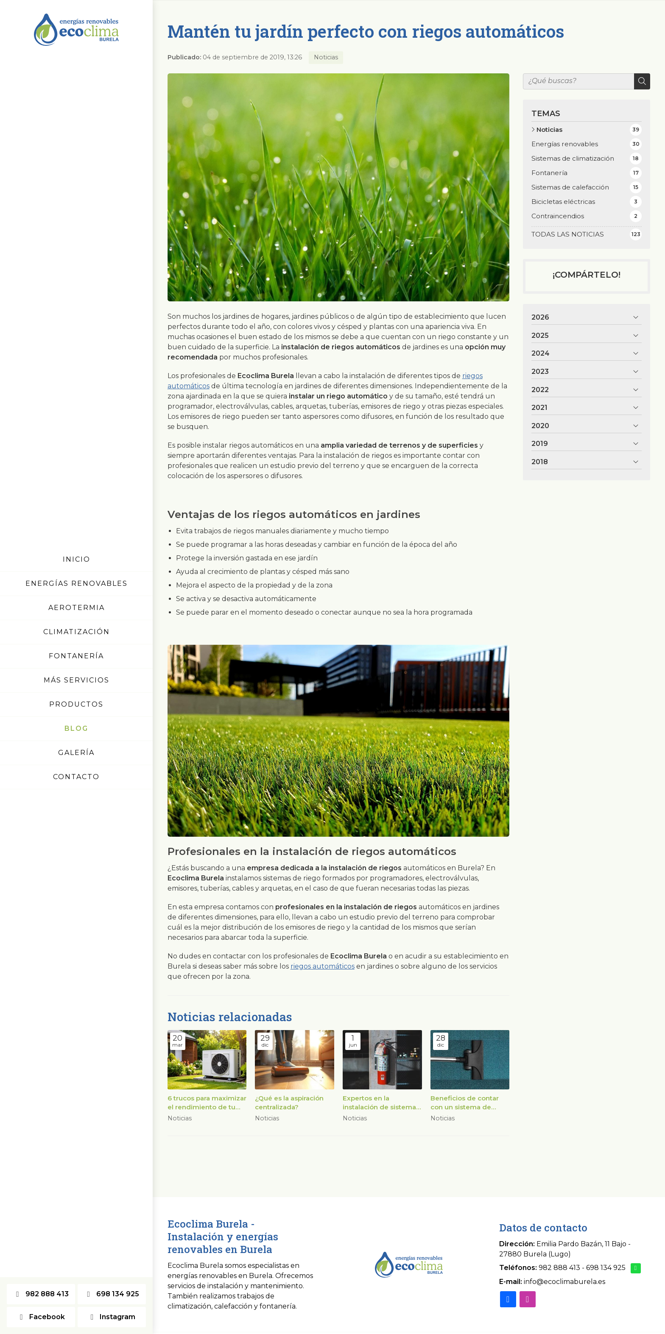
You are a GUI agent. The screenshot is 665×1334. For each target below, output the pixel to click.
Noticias (326, 57)
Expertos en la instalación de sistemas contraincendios (381, 1103)
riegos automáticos (323, 966)
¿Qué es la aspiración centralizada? (289, 1102)
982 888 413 (559, 1268)
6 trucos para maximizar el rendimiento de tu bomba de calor (207, 1103)
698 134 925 (606, 1268)
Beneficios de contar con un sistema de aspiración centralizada (468, 1103)
